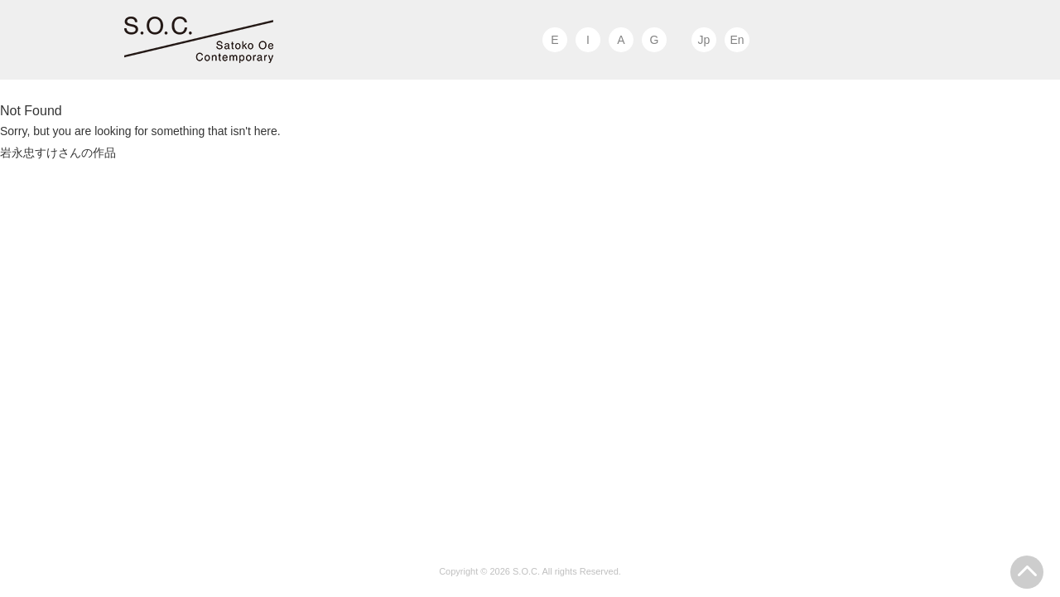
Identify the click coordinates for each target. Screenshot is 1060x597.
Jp (704, 39)
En (737, 39)
